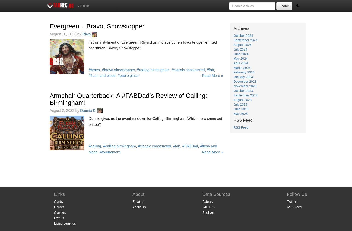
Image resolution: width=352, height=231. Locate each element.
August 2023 (243, 100)
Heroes (59, 207)
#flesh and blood (102, 76)
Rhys (89, 34)
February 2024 (244, 72)
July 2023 (240, 104)
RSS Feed (241, 127)
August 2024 (243, 45)
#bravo (94, 70)
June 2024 (241, 54)
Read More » (212, 76)
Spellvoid (208, 212)
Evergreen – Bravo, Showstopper (97, 26)
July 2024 (240, 49)
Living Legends (65, 223)
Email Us (138, 201)
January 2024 (243, 77)
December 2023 (245, 81)
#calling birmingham (153, 70)
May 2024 (241, 58)
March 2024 (242, 68)
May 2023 (241, 114)
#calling (95, 146)
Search (284, 6)
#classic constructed (188, 70)
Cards (58, 201)
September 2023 (246, 95)
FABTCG (208, 207)
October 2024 (243, 35)
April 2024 (241, 63)
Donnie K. (91, 111)
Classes (60, 212)
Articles (83, 6)
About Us (139, 207)
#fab (210, 70)
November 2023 (245, 86)
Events (59, 218)
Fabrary (207, 201)
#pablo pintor (128, 76)
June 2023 (241, 109)
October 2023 (243, 91)
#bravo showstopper (118, 70)
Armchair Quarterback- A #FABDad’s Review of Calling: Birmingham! (128, 99)
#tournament (110, 152)
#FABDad (190, 146)
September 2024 (246, 40)
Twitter (291, 201)
